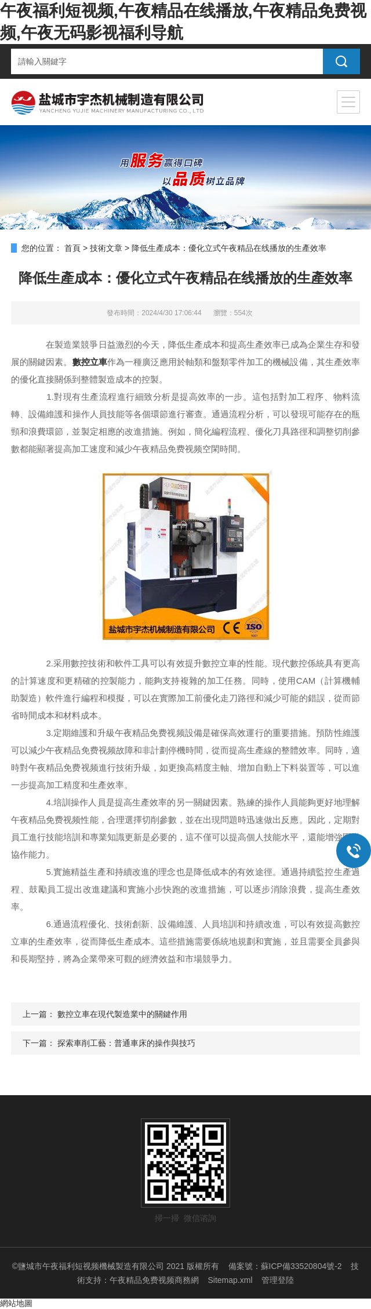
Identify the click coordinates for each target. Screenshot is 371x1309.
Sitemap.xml (230, 1280)
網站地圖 (16, 1303)
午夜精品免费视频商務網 (154, 1280)
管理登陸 (277, 1280)
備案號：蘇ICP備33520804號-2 (285, 1266)
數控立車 (89, 362)
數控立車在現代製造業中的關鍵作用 (122, 1014)
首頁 (72, 248)
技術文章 (106, 248)
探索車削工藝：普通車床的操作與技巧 (126, 1043)
